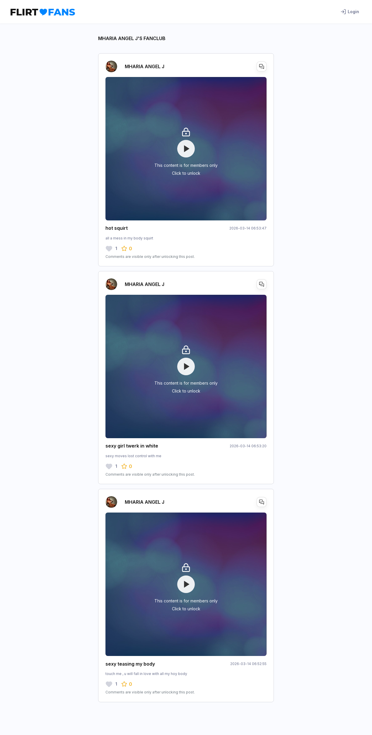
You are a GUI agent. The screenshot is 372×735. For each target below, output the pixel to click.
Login (349, 12)
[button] (126, 248)
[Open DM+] (262, 66)
